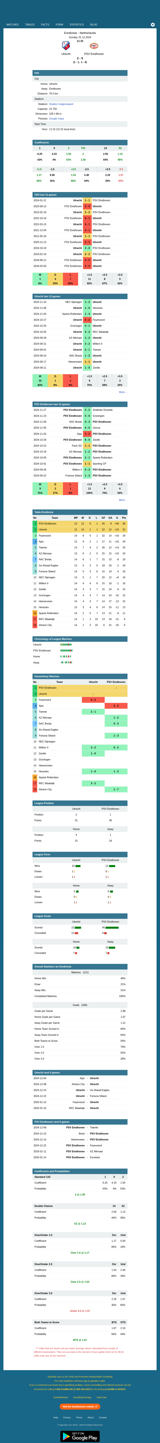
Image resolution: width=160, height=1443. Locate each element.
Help (55, 1417)
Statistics (77, 24)
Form (59, 24)
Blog (93, 24)
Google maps (56, 118)
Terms (79, 1417)
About (90, 1417)
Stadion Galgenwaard (61, 104)
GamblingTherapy (82, 1397)
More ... (123, 392)
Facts (45, 24)
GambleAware (60, 1397)
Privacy (67, 1417)
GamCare (102, 1397)
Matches (13, 24)
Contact (103, 1417)
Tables (30, 24)
